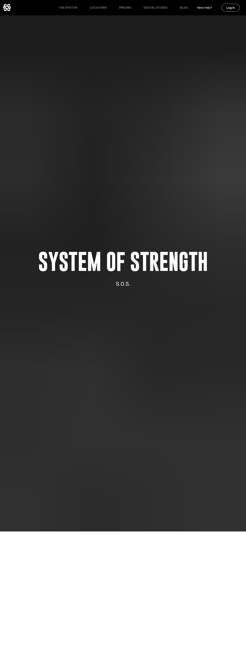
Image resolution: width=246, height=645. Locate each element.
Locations (98, 7)
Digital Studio (155, 7)
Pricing (125, 7)
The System (67, 7)
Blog (184, 7)
